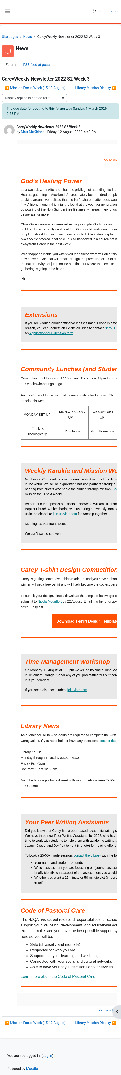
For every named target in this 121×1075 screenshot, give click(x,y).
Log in (112, 11)
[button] (97, 11)
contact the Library (87, 855)
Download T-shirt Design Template (87, 621)
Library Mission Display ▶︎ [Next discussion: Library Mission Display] (95, 88)
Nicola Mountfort (50, 601)
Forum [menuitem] (11, 65)
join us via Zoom (65, 514)
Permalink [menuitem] (106, 1010)
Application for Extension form (51, 333)
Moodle (32, 1069)
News (27, 37)
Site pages (10, 37)
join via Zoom (77, 690)
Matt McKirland (33, 132)
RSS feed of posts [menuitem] (36, 65)
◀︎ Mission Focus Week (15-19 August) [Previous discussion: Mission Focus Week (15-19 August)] (35, 88)
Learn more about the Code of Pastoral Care (58, 976)
